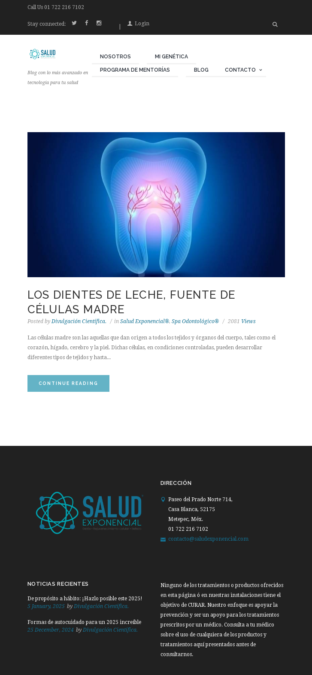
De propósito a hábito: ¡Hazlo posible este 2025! (84, 599)
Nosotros (115, 57)
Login (142, 24)
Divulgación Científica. (78, 321)
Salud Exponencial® (144, 321)
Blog (201, 70)
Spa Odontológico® (195, 321)
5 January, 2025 (46, 606)
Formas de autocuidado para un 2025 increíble (84, 622)
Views (242, 321)
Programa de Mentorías (135, 70)
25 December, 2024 (50, 630)
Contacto (240, 70)
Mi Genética (171, 57)
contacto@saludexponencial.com (208, 539)
